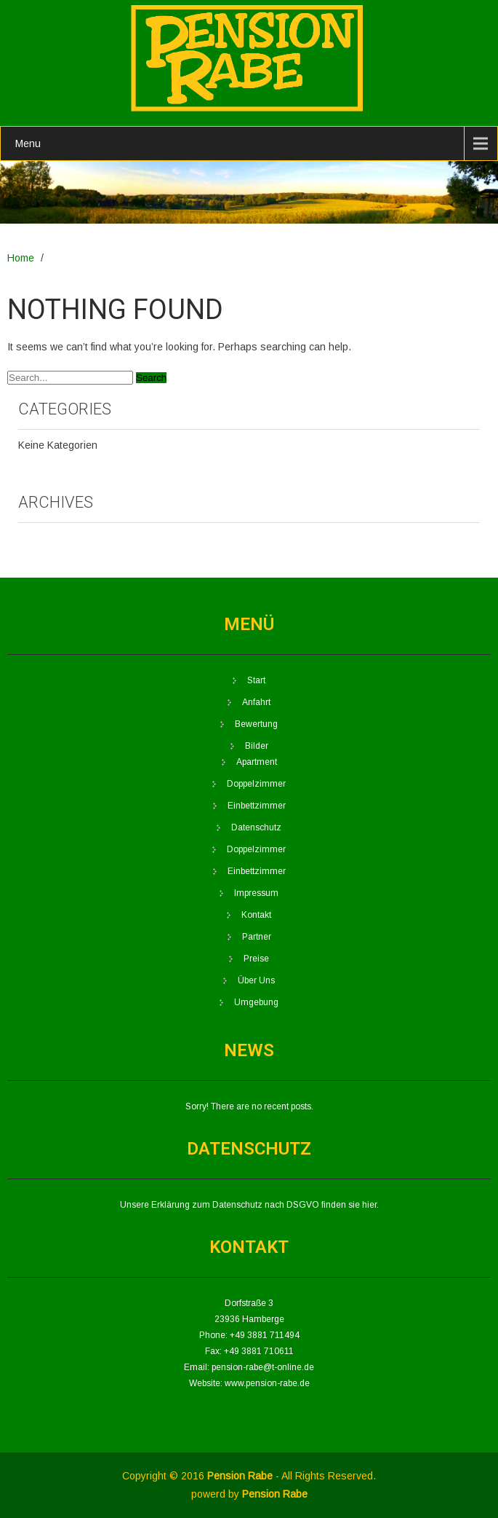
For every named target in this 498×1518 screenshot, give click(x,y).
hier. (370, 1205)
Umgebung (256, 1002)
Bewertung (256, 724)
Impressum (256, 893)
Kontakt (256, 915)
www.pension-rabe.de (267, 1383)
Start (256, 680)
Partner (256, 937)
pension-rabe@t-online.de (263, 1367)
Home (20, 258)
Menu (28, 143)
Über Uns (256, 980)
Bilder (256, 746)
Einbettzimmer (257, 806)
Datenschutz (256, 827)
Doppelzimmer (256, 784)
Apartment (256, 762)
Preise (256, 958)
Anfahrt (256, 702)
